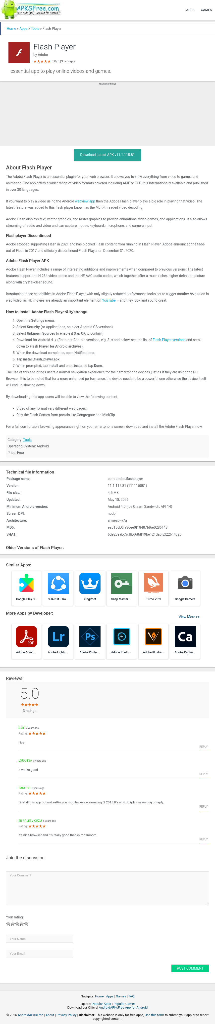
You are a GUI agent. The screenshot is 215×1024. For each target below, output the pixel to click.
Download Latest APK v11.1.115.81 (107, 155)
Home (11, 29)
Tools (35, 29)
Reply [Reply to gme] (203, 746)
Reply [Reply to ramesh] (203, 806)
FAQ (131, 996)
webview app (85, 201)
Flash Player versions (169, 340)
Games (206, 10)
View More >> (189, 617)
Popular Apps (101, 1004)
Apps (190, 10)
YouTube (109, 300)
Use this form (154, 1015)
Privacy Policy (66, 1015)
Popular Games (124, 1004)
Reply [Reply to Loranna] (203, 774)
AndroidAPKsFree (30, 1015)
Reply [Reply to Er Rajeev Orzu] (203, 839)
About (50, 1015)
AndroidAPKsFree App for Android (123, 1007)
